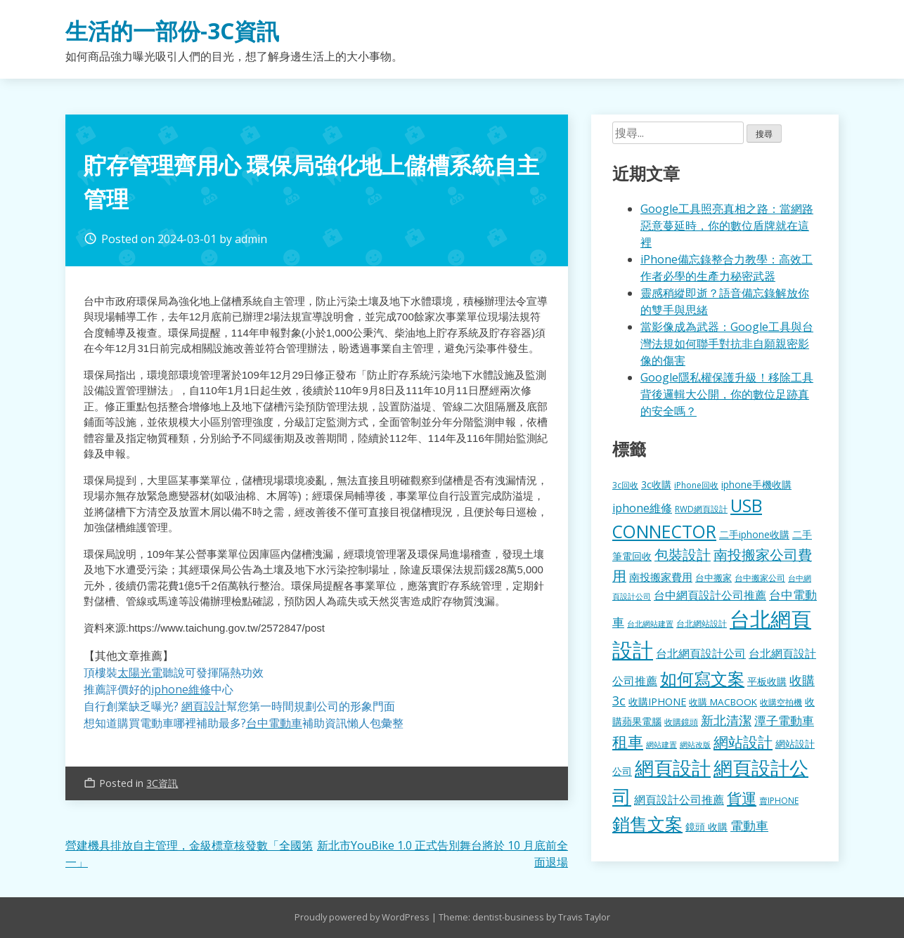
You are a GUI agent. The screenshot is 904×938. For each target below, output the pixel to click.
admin (251, 239)
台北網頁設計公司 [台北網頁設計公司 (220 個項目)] (701, 653)
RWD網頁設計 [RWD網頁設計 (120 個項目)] (701, 508)
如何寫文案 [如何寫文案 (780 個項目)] (702, 678)
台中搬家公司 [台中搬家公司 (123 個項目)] (760, 577)
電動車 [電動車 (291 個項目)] (749, 825)
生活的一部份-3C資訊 (172, 30)
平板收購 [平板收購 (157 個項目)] (767, 681)
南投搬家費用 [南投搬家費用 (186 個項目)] (660, 577)
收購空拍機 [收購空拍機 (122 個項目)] (781, 702)
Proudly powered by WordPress (363, 917)
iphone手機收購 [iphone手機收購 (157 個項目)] (756, 484)
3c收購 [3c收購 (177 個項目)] (656, 484)
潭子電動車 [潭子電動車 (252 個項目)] (784, 720)
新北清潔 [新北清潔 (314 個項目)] (726, 720)
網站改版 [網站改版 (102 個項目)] (695, 745)
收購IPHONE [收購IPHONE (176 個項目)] (657, 701)
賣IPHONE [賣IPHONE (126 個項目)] (779, 801)
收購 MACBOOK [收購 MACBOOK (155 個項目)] (723, 702)
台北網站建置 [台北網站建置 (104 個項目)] (650, 623)
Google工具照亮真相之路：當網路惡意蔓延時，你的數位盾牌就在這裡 (726, 225)
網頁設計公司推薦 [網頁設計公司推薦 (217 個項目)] (679, 799)
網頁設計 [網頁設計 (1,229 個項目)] (673, 768)
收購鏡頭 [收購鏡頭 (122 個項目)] (681, 721)
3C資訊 (162, 783)
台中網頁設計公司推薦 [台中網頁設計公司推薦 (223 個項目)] (710, 595)
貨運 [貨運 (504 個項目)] (741, 798)
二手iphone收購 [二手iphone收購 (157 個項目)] (754, 534)
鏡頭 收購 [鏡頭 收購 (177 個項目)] (706, 826)
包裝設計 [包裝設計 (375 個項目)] (682, 554)
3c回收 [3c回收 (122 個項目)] (625, 484)
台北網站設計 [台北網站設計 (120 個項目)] (701, 623)
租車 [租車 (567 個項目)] (627, 741)
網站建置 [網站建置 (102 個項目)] (661, 745)
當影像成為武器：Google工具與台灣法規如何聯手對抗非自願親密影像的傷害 (726, 343)
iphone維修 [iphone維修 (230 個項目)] (642, 508)
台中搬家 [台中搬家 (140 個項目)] (713, 577)
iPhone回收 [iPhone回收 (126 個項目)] (696, 485)
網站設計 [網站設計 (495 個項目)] (743, 741)
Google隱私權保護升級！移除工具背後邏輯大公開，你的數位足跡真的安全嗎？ (726, 394)
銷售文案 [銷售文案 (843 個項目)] (647, 823)
